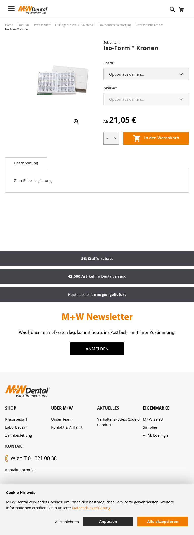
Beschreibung (26, 162)
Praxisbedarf (42, 25)
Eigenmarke (156, 408)
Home (9, 25)
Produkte (23, 25)
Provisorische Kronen (150, 25)
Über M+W (62, 408)
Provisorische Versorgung (114, 25)
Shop (10, 408)
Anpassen (108, 521)
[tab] (26, 162)
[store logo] (33, 10)
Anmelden (97, 349)
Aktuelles (108, 408)
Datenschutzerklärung (91, 507)
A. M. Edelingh (155, 435)
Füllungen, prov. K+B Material (74, 25)
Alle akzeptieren (162, 521)
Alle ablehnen (67, 521)
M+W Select (153, 419)
